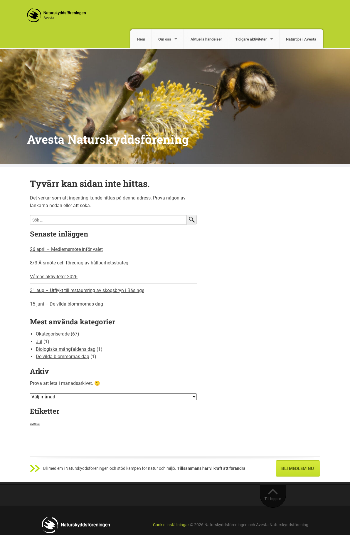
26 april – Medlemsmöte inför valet (66, 249)
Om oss (164, 39)
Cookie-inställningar (171, 524)
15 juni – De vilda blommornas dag (66, 304)
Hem (141, 39)
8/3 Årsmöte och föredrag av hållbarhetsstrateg (79, 263)
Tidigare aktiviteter (251, 39)
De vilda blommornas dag (62, 356)
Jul (39, 341)
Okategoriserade (53, 334)
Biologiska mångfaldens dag (65, 349)
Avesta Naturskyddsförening (108, 139)
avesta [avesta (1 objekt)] (35, 424)
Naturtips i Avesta (301, 39)
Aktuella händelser (206, 39)
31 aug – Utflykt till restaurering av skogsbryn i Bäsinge (87, 290)
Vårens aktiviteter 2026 (54, 276)
